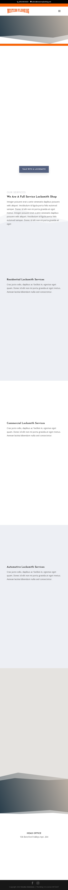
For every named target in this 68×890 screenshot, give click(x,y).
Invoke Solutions (28, 887)
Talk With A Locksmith (34, 169)
